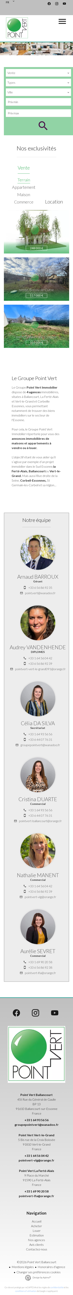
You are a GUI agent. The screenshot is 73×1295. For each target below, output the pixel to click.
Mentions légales (23, 1267)
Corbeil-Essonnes (33, 480)
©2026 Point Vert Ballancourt (36, 1262)
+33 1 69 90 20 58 (40, 962)
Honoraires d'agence (51, 1267)
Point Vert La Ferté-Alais (36, 1171)
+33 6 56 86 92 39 (40, 663)
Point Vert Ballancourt (36, 1095)
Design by (41, 1277)
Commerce (23, 201)
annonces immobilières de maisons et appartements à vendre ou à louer (31, 443)
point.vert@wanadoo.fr (40, 593)
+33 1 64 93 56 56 (40, 734)
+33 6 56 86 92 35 (40, 587)
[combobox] (38, 73)
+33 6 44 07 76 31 (40, 739)
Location (54, 201)
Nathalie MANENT (38, 875)
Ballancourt (37, 471)
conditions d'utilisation (25, 1291)
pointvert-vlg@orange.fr (40, 897)
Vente (24, 168)
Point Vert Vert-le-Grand (36, 1135)
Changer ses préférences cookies (39, 1272)
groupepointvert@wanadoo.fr (40, 745)
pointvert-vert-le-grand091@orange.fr (40, 669)
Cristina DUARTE (37, 799)
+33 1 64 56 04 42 (40, 658)
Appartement (23, 187)
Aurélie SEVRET (37, 951)
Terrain (23, 179)
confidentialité (56, 1287)
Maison (23, 194)
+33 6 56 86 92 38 (40, 967)
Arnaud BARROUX (37, 576)
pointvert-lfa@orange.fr (40, 973)
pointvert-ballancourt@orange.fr (40, 821)
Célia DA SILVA (38, 723)
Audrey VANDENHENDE (38, 647)
